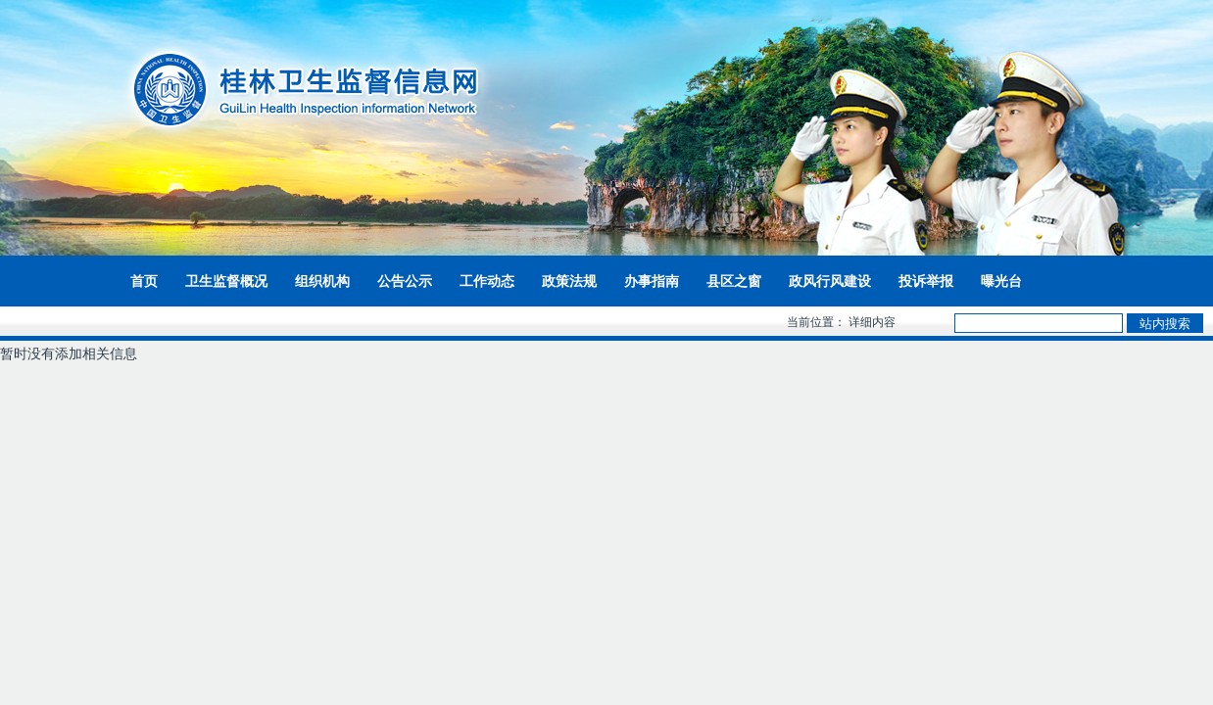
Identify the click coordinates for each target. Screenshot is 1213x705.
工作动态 (487, 281)
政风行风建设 (830, 281)
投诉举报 (925, 281)
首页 (144, 281)
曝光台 (1001, 281)
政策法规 (569, 281)
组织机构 (322, 281)
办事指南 (651, 281)
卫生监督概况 (226, 281)
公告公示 (404, 281)
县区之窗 (733, 281)
